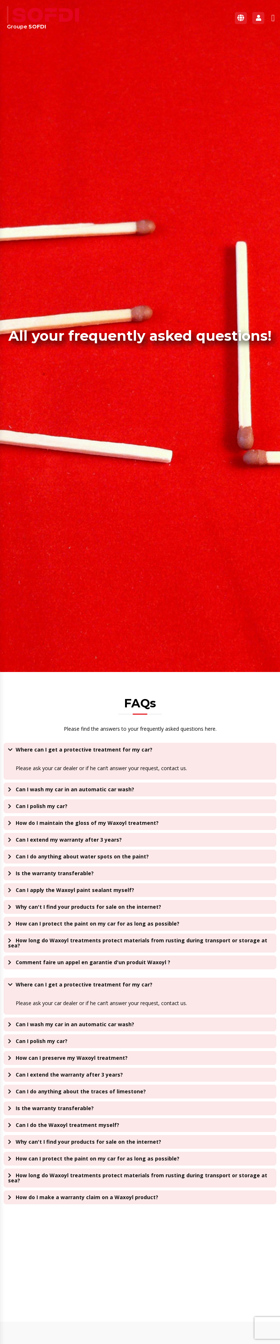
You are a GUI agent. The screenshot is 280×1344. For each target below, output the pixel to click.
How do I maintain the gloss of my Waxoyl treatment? (87, 822)
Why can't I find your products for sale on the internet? (88, 906)
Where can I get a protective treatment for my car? (84, 749)
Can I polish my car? (41, 806)
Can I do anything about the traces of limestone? (81, 1091)
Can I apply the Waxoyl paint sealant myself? (75, 890)
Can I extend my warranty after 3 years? (69, 839)
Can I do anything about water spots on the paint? (82, 856)
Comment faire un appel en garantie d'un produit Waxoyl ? (93, 962)
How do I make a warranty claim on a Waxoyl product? (87, 1197)
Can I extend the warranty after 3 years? (69, 1074)
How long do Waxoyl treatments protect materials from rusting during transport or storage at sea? (137, 943)
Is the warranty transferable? (55, 873)
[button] (273, 18)
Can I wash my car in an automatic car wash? (75, 789)
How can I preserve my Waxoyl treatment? (72, 1057)
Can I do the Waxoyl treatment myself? (67, 1124)
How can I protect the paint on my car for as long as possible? (97, 923)
